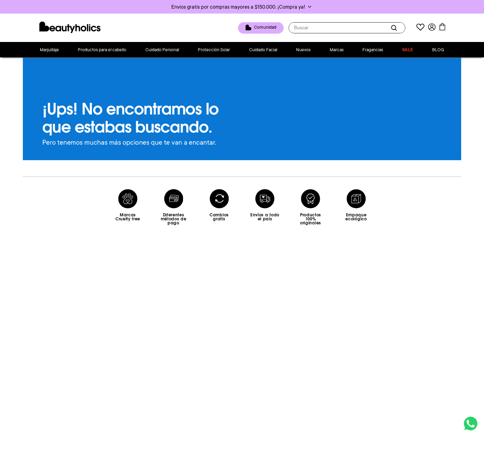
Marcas (337, 49)
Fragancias (372, 49)
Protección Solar (214, 49)
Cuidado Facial (263, 49)
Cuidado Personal (162, 49)
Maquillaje (49, 49)
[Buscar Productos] (395, 28)
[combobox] (347, 27)
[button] (242, 7)
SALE (407, 49)
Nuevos (303, 49)
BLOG (438, 49)
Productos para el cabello (102, 49)
